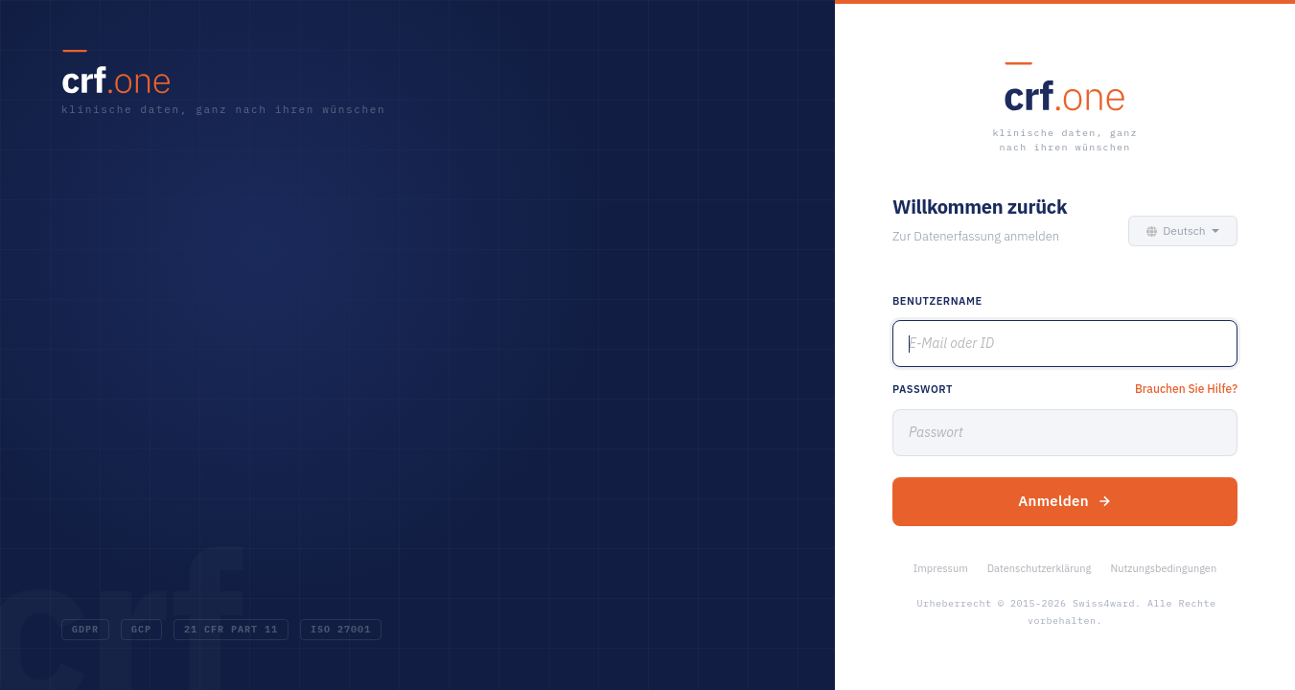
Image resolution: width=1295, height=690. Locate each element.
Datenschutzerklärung (1039, 568)
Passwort (922, 389)
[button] (1178, 231)
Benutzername (937, 301)
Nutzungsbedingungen (1163, 568)
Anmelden (1065, 501)
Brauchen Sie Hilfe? (1186, 388)
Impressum (940, 568)
